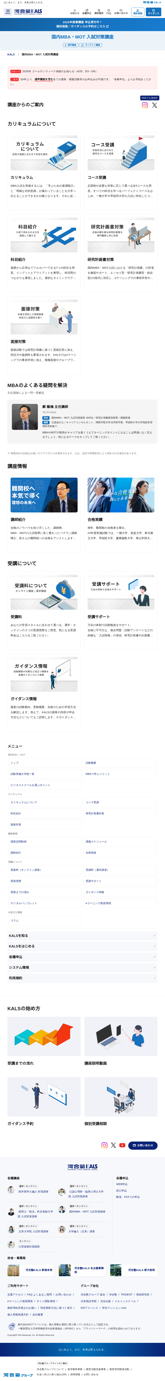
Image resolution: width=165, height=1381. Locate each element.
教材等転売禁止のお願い (22, 1307)
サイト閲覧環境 (46, 1301)
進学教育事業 (75, 1369)
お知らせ (74, 13)
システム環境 (19, 967)
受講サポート (94, 880)
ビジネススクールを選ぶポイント (30, 785)
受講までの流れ (20, 892)
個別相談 (137, 13)
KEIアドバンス (89, 1307)
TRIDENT (127, 1294)
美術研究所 (143, 1294)
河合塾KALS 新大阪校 (141, 1270)
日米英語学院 (89, 1301)
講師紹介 (16, 852)
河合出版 (105, 1301)
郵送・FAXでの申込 (128, 1196)
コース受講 (92, 802)
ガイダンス (153, 13)
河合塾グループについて (50, 1369)
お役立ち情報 (15, 912)
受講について (15, 862)
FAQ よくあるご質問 (39, 1294)
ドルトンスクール (125, 1301)
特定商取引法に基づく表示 (56, 1307)
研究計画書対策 (95, 813)
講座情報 (12, 833)
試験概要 (91, 762)
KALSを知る (18, 936)
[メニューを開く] (8, 12)
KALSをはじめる (22, 946)
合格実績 (91, 852)
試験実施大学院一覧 (23, 773)
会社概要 (37, 1314)
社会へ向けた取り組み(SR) (52, 1374)
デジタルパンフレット (24, 903)
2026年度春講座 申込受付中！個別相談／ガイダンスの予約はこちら (82, 24)
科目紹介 (16, 813)
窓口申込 (121, 1190)
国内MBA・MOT (16, 755)
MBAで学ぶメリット (98, 773)
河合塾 (113, 1294)
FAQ (109, 13)
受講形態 (16, 880)
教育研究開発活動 (119, 1369)
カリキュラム (15, 794)
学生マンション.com (114, 1307)
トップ (15, 762)
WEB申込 (122, 1184)
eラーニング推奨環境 (98, 903)
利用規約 (15, 978)
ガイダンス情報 (95, 892)
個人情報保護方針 (18, 1314)
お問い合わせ (121, 13)
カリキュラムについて (24, 802)
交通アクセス (15, 1294)
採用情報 (75, 1374)
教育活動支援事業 (96, 1369)
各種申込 (86, 13)
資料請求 (98, 13)
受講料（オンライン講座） (27, 869)
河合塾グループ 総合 (93, 1294)
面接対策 (16, 824)
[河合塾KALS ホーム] (28, 11)
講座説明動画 (19, 841)
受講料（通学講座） (98, 869)
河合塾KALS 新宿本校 (39, 1270)
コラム (15, 920)
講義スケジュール (96, 841)
